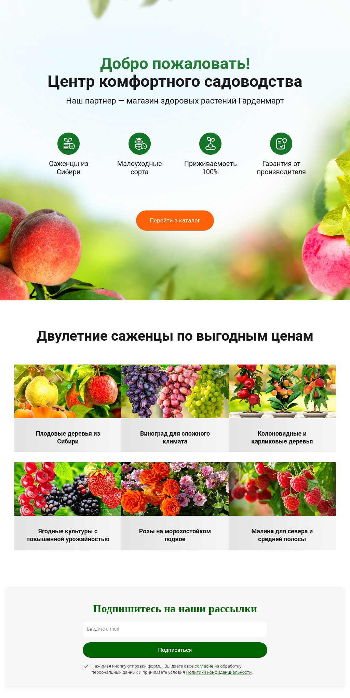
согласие (204, 666)
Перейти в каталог (175, 220)
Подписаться (175, 650)
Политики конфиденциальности (219, 672)
